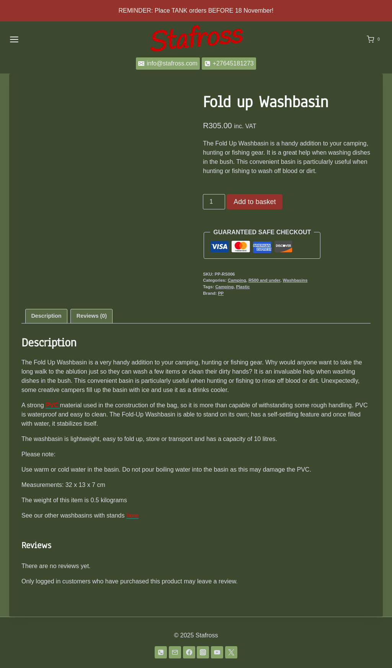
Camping (237, 280)
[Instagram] (203, 652)
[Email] (175, 652)
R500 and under (264, 280)
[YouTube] (217, 652)
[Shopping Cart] (375, 39)
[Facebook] (189, 652)
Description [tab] (46, 316)
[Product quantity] (214, 201)
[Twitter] (231, 652)
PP (221, 293)
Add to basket (255, 202)
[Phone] (161, 652)
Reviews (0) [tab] (92, 316)
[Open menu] (14, 39)
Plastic (243, 286)
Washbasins (295, 280)
